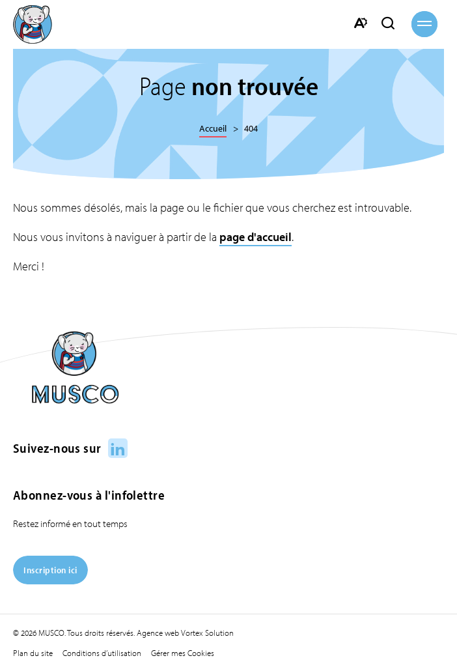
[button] (424, 24)
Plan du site (33, 653)
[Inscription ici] (50, 580)
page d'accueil (255, 236)
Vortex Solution (207, 632)
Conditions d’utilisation (101, 653)
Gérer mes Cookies (182, 653)
